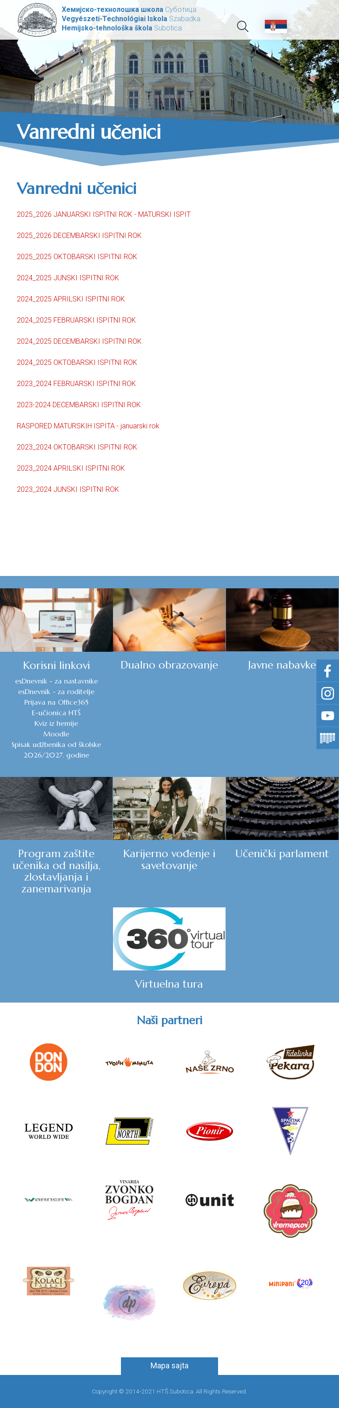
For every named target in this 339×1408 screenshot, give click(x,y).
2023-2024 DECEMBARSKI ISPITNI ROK (79, 405)
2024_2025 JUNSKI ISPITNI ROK (68, 278)
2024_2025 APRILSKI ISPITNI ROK (71, 299)
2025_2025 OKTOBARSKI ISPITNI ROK (77, 257)
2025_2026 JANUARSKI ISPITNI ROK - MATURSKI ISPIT (104, 214)
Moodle (56, 733)
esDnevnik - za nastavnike (56, 680)
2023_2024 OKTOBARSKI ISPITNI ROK (77, 447)
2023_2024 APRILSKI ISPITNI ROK (71, 468)
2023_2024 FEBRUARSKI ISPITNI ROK (76, 383)
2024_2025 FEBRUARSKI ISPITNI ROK (76, 320)
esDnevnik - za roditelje (56, 691)
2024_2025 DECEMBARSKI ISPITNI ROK (79, 341)
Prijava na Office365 (56, 702)
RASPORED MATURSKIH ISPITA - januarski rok (88, 426)
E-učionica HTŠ (56, 712)
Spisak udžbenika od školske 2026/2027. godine (56, 749)
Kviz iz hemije (56, 723)
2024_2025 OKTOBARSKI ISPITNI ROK (77, 362)
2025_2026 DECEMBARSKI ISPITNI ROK (79, 235)
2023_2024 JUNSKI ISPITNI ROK (68, 489)
